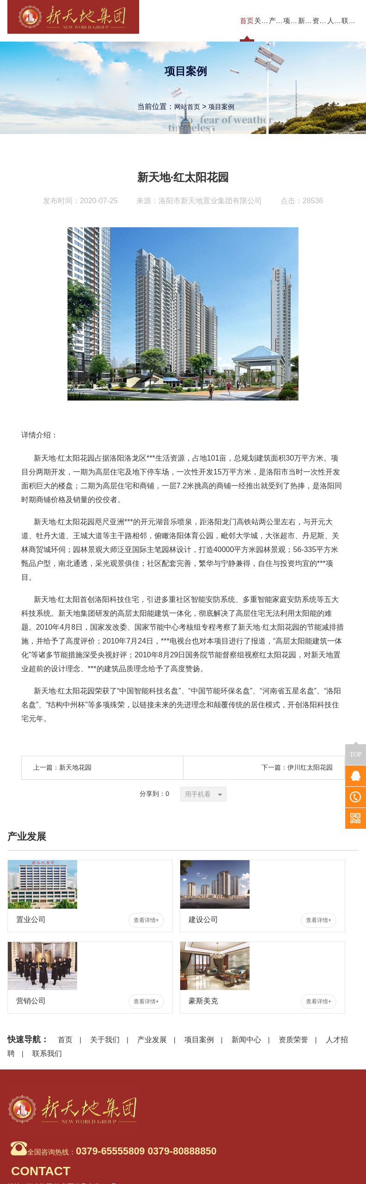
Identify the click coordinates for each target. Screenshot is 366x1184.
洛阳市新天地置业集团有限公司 (210, 201)
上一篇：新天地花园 (62, 767)
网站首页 (185, 109)
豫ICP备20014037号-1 (324, 1158)
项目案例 (223, 109)
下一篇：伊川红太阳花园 (297, 767)
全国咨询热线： (88, 1100)
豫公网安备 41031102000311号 (306, 1171)
